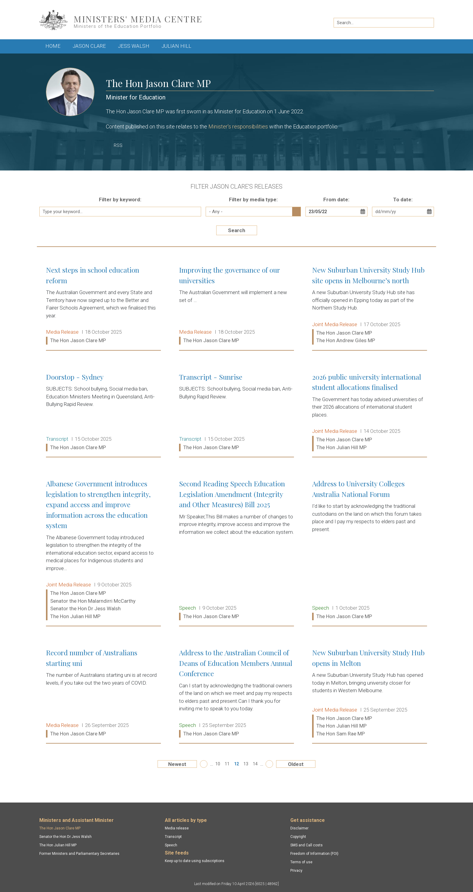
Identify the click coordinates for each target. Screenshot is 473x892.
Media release (177, 828)
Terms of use (301, 862)
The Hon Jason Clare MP (59, 828)
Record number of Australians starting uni (103, 693)
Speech (171, 845)
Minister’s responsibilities (238, 126)
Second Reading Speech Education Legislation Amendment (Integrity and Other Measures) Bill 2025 (236, 550)
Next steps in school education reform (103, 305)
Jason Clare (89, 46)
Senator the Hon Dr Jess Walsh (65, 837)
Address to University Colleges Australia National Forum (369, 550)
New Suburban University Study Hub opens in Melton (369, 693)
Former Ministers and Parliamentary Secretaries (79, 853)
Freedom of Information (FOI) (314, 853)
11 (227, 763)
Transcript (173, 837)
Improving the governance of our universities (236, 305)
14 (255, 763)
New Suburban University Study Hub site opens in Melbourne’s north (369, 305)
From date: (336, 199)
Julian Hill (176, 46)
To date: (403, 199)
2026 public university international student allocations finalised (369, 412)
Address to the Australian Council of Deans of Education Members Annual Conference (236, 693)
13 (245, 763)
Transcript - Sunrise (236, 412)
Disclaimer (299, 828)
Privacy (296, 870)
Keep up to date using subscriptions (194, 861)
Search (236, 230)
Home (52, 46)
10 (217, 763)
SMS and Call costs (306, 845)
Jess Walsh (133, 46)
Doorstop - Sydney (103, 412)
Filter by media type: (253, 199)
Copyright (298, 837)
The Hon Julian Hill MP (58, 845)
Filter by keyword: (120, 199)
